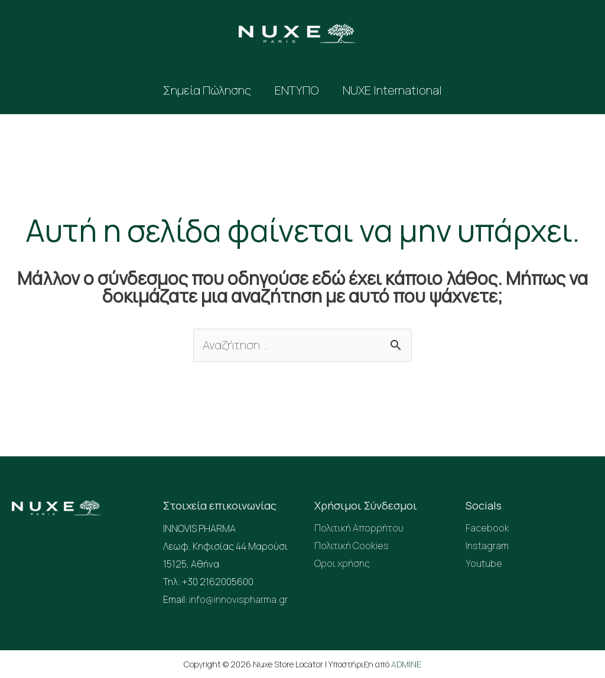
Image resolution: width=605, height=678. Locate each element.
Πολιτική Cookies (351, 546)
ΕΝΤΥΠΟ (297, 90)
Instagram (487, 546)
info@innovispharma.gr (238, 599)
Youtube (484, 564)
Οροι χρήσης (342, 564)
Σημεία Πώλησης (207, 90)
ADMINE (406, 663)
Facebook (487, 529)
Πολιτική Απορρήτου (359, 529)
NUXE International (392, 90)
